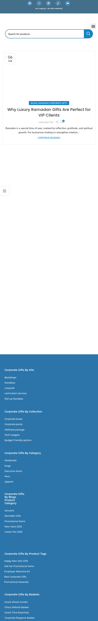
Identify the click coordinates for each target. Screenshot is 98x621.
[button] (93, 26)
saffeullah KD (45, 122)
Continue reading (49, 138)
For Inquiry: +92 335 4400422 (48, 8)
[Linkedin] (48, 3)
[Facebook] (30, 3)
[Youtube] (68, 3)
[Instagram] (39, 3)
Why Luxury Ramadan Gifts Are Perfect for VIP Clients (49, 112)
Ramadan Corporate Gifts (52, 103)
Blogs (34, 103)
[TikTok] (58, 3)
